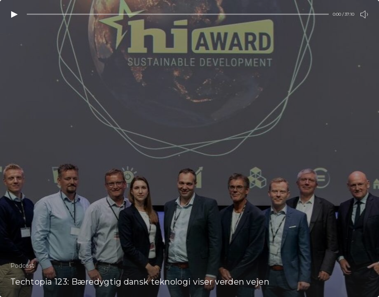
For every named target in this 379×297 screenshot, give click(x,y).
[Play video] (14, 14)
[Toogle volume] (364, 14)
